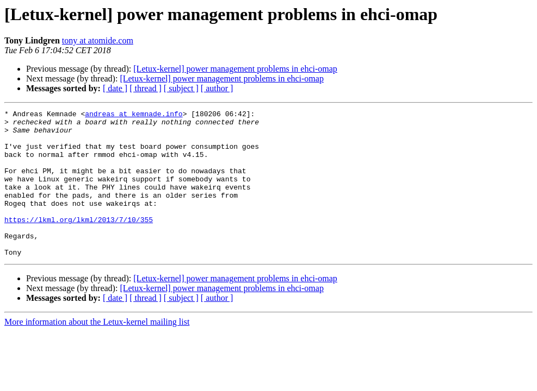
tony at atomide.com (97, 40)
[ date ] (115, 88)
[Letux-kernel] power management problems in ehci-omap (235, 68)
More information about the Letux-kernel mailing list (96, 351)
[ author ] (217, 88)
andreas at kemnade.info (133, 115)
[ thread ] (145, 88)
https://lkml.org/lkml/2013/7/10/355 (78, 242)
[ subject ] (181, 88)
